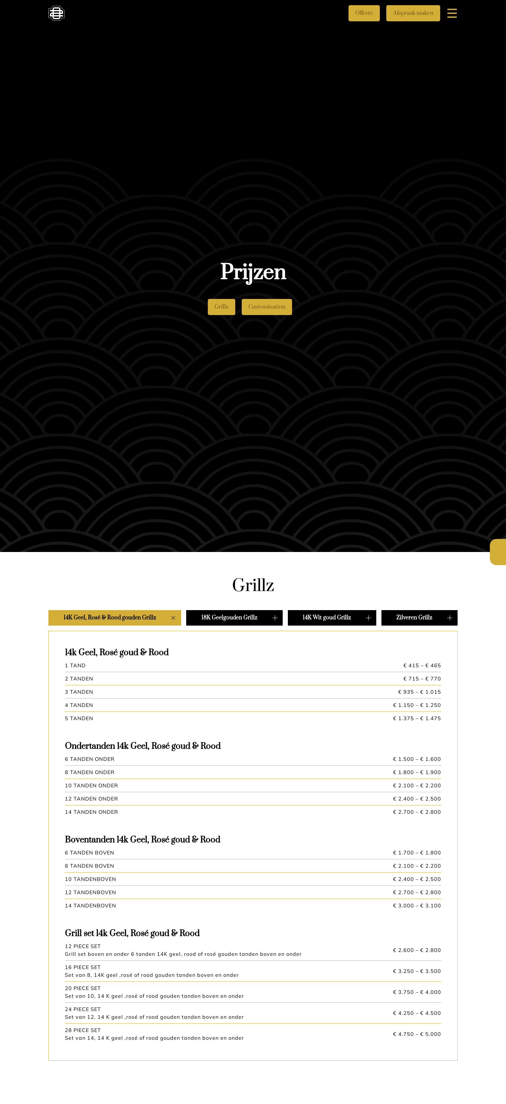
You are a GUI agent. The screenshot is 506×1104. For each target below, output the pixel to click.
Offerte (364, 13)
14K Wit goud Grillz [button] (327, 617)
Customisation (266, 307)
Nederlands (498, 546)
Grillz (221, 307)
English (498, 558)
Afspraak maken (413, 13)
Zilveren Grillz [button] (414, 617)
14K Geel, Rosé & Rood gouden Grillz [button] (110, 617)
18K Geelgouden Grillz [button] (229, 617)
